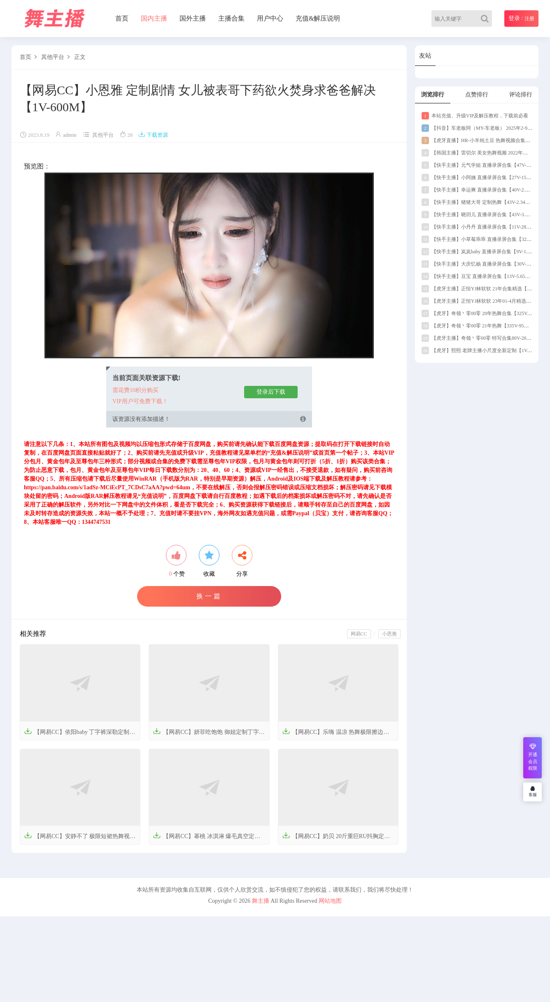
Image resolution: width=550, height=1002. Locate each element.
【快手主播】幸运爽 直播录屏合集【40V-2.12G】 (480, 190)
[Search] (486, 18)
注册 (529, 18)
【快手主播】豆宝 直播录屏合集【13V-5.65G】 (478, 276)
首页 (121, 18)
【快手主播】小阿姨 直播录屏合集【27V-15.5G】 (480, 177)
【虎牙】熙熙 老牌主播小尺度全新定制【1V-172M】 (483, 350)
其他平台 (52, 57)
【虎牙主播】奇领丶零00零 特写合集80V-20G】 (478, 338)
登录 (514, 18)
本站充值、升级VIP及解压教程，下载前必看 (475, 116)
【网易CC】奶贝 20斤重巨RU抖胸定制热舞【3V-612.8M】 (336, 838)
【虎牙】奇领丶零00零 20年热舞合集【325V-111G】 (483, 313)
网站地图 (330, 901)
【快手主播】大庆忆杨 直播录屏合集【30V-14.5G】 (482, 264)
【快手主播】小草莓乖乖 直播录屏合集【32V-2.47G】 (485, 239)
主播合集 (231, 18)
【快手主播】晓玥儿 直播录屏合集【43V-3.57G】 (480, 214)
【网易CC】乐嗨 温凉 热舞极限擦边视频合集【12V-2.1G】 (335, 734)
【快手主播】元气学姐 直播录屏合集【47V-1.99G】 (482, 165)
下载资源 (153, 135)
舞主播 (260, 901)
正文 (80, 57)
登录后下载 (270, 392)
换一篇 (209, 596)
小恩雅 (389, 634)
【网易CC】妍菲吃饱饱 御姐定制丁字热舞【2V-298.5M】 (208, 734)
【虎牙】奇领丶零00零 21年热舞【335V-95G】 (477, 326)
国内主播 (154, 18)
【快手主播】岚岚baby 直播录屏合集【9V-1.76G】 (481, 252)
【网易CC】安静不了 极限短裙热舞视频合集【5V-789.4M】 (79, 838)
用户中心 (270, 18)
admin (70, 135)
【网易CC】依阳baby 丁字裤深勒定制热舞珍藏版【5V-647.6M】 (79, 734)
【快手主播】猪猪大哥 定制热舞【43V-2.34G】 (478, 202)
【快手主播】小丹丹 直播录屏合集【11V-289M (477, 227)
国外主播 (192, 18)
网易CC (359, 634)
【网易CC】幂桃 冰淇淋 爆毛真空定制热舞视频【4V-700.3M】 (206, 838)
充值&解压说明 (318, 18)
